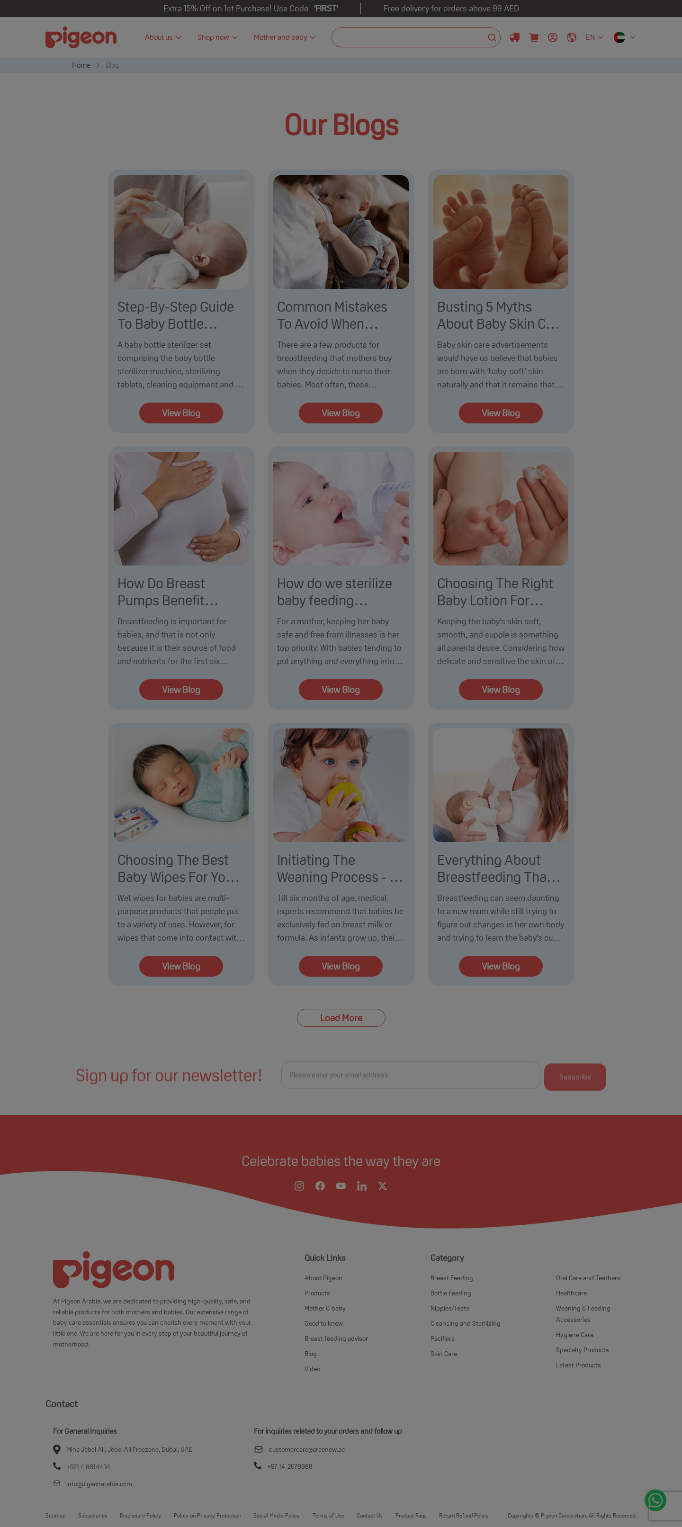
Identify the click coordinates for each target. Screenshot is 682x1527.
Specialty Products (582, 1350)
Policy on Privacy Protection (207, 1515)
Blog (112, 65)
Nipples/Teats (450, 1308)
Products (317, 1293)
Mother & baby (325, 1308)
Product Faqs (411, 1515)
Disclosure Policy (140, 1515)
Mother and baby (285, 37)
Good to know (324, 1323)
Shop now (218, 37)
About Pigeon (323, 1278)
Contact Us (370, 1515)
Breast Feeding (452, 1278)
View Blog (181, 413)
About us (163, 37)
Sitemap (55, 1515)
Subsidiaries (93, 1515)
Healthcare (571, 1293)
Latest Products (578, 1365)
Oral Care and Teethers (588, 1278)
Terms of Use (328, 1515)
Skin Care (444, 1353)
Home (81, 65)
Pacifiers (443, 1338)
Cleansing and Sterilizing (466, 1323)
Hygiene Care (574, 1334)
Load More (341, 1018)
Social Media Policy (276, 1515)
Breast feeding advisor (336, 1338)
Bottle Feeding (451, 1293)
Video (312, 1369)
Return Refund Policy (464, 1515)
